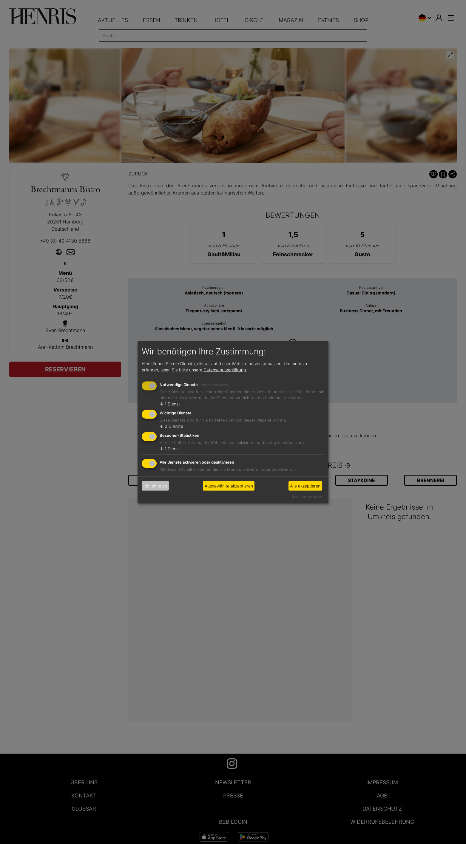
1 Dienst (170, 403)
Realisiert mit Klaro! (307, 496)
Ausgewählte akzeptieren (229, 485)
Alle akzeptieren (305, 485)
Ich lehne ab (155, 485)
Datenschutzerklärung (224, 369)
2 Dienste (171, 426)
